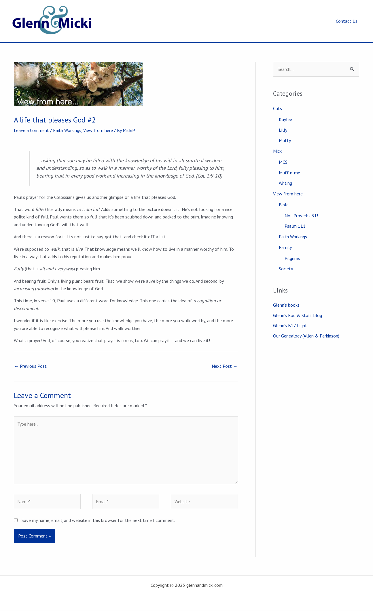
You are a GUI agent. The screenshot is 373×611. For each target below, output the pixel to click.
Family (285, 244)
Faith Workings (67, 130)
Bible (284, 202)
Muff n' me (289, 171)
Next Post (225, 366)
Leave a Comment (31, 130)
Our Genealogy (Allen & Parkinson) (306, 333)
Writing (285, 181)
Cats (277, 108)
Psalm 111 (295, 224)
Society (286, 265)
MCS (283, 161)
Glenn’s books (286, 302)
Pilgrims (292, 255)
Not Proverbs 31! (301, 213)
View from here (98, 130)
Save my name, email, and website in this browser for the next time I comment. (98, 521)
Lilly (283, 129)
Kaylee (285, 119)
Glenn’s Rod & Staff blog (297, 312)
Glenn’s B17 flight (290, 322)
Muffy (285, 140)
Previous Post (30, 366)
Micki (278, 150)
